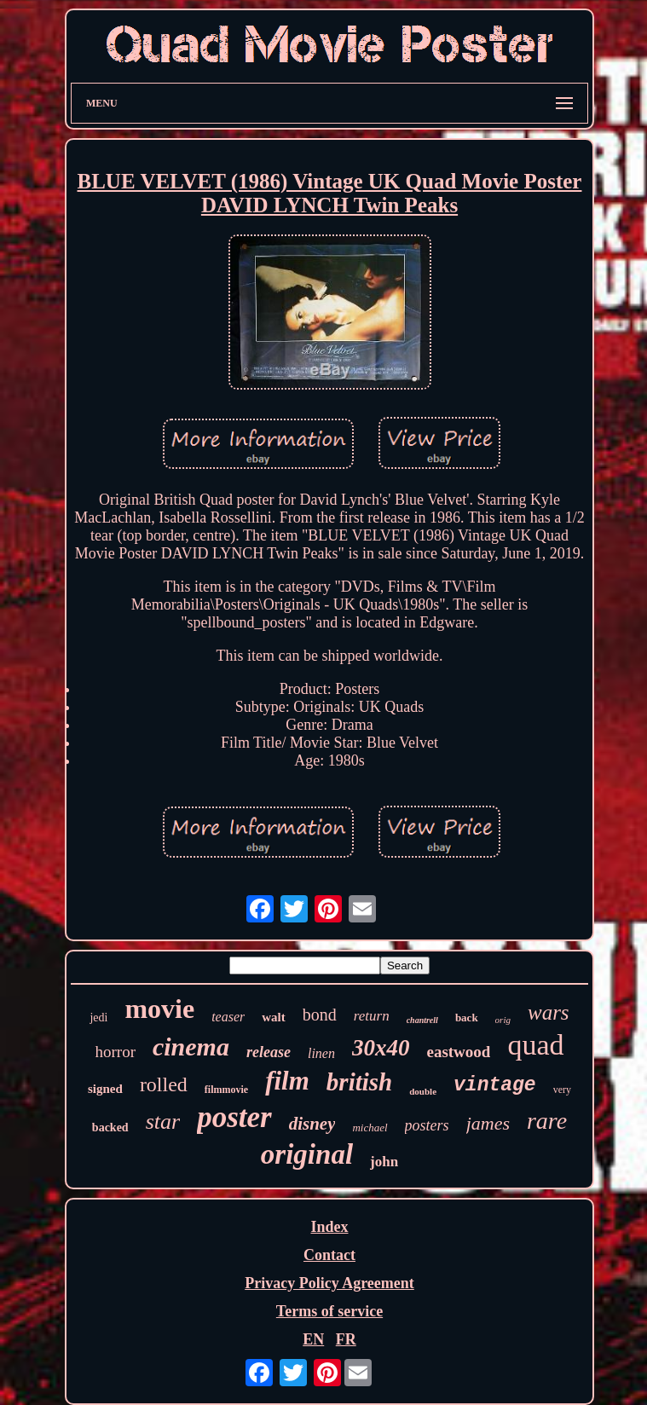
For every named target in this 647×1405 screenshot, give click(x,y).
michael (369, 1127)
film (287, 1081)
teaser (228, 1016)
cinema (191, 1046)
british (359, 1082)
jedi (98, 1017)
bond (320, 1014)
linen (321, 1053)
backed (110, 1127)
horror (115, 1052)
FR (346, 1339)
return (372, 1016)
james (488, 1123)
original (307, 1154)
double (422, 1091)
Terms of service (329, 1311)
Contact (329, 1254)
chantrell (422, 1020)
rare (547, 1120)
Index (329, 1226)
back (466, 1017)
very (562, 1090)
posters (427, 1125)
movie (159, 1008)
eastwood (458, 1052)
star (163, 1121)
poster (234, 1117)
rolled (164, 1084)
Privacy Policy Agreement (329, 1283)
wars (548, 1012)
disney (312, 1123)
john (384, 1161)
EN (313, 1339)
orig (503, 1020)
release (268, 1052)
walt (274, 1017)
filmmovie (226, 1090)
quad (535, 1045)
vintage (494, 1085)
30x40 (381, 1048)
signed (105, 1089)
